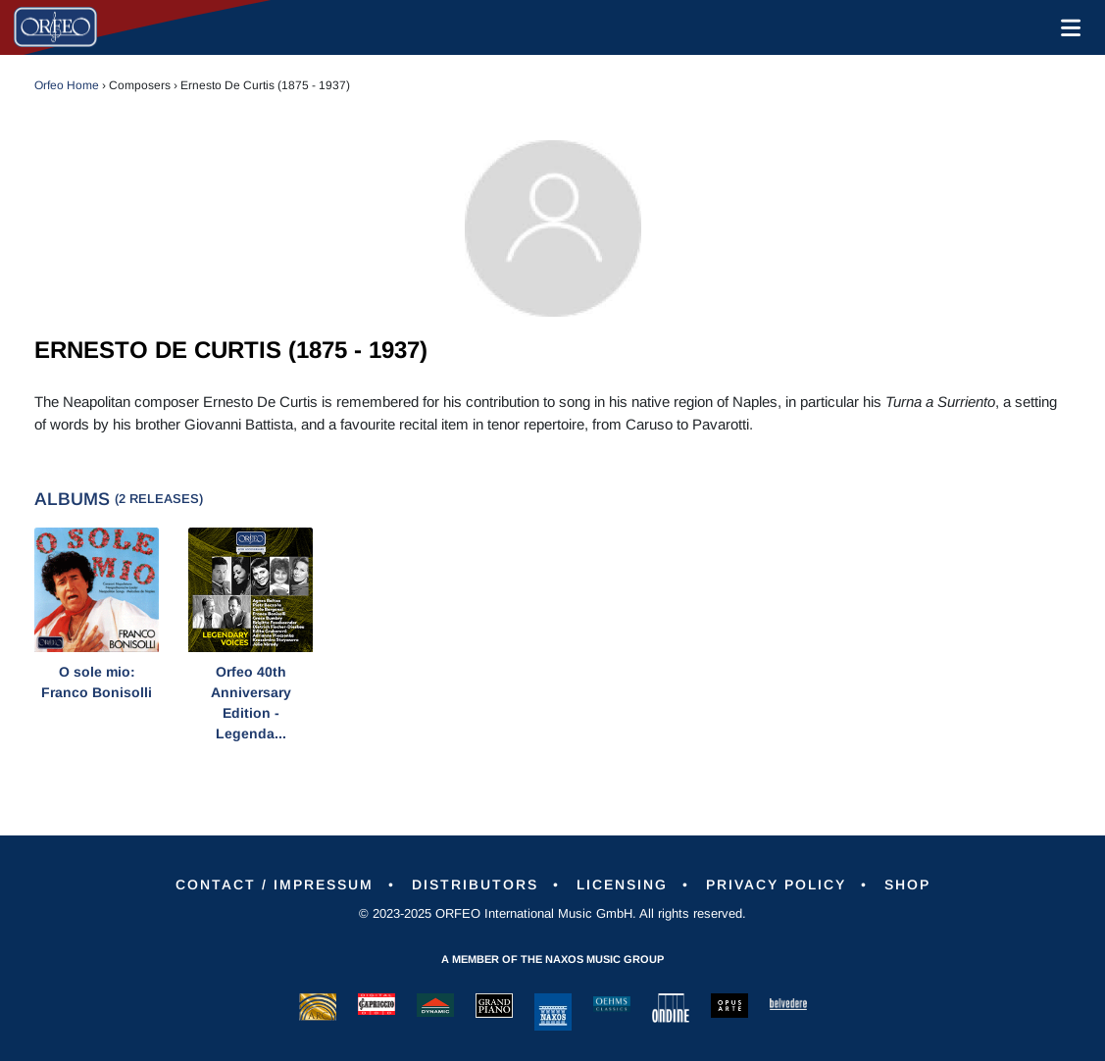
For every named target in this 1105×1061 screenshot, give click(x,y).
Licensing (622, 884)
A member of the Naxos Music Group (552, 959)
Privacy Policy (776, 884)
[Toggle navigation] (1066, 27)
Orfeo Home (66, 85)
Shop (907, 884)
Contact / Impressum (275, 884)
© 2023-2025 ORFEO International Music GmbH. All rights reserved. (552, 913)
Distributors (475, 884)
